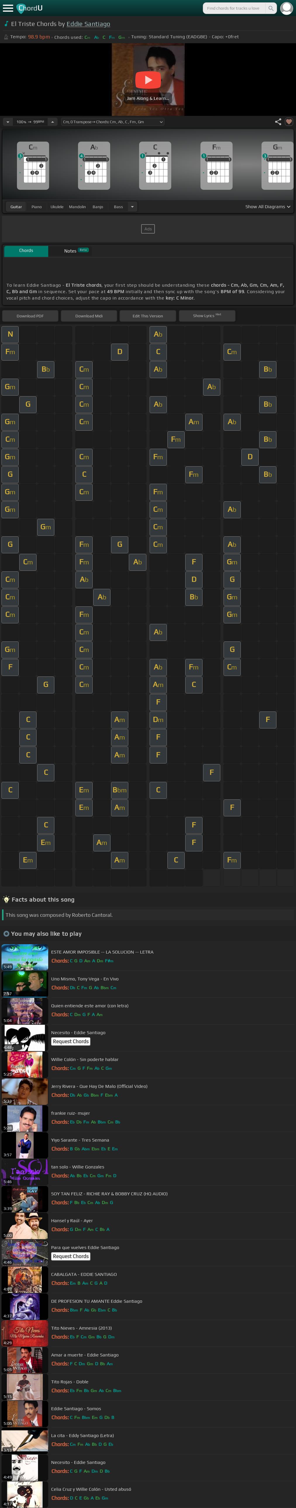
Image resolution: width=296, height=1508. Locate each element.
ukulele (57, 206)
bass (118, 206)
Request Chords (71, 1041)
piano (37, 206)
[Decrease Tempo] (8, 122)
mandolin (77, 206)
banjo (98, 206)
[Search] (270, 8)
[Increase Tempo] (53, 122)
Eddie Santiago (88, 23)
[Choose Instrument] (132, 206)
